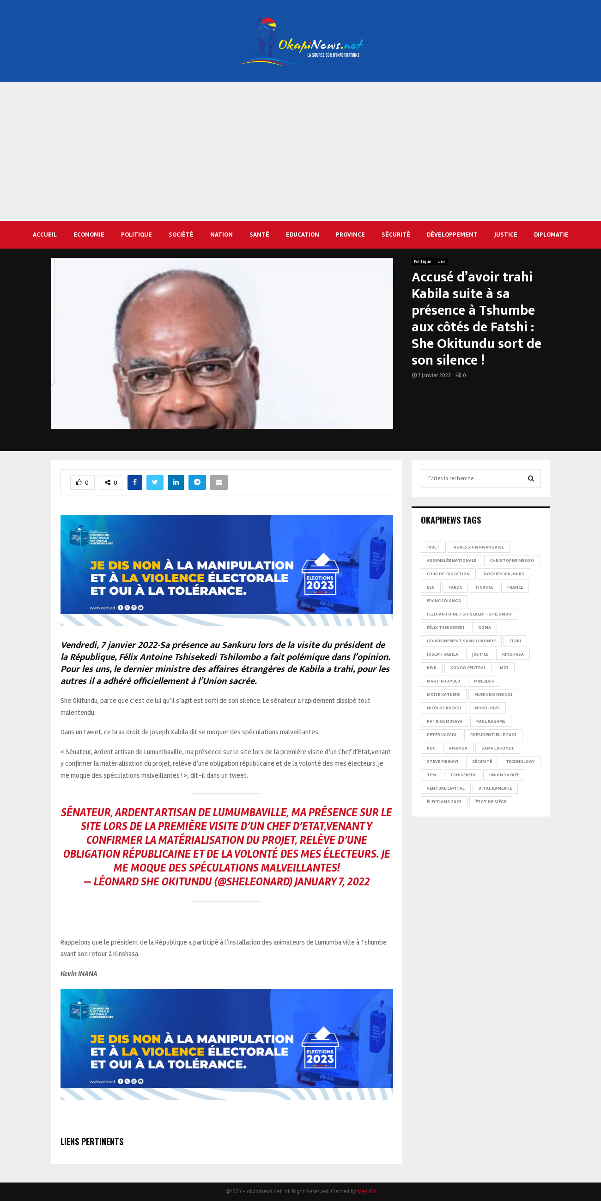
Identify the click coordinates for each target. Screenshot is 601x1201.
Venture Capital (446, 788)
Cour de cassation (448, 574)
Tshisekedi (462, 775)
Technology (520, 761)
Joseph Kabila (442, 654)
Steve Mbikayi (442, 761)
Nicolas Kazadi (444, 708)
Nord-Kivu (487, 708)
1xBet (433, 547)
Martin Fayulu (443, 681)
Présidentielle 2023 (493, 735)
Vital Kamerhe (495, 788)
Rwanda (458, 748)
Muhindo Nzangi (493, 694)
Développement (452, 234)
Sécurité (396, 234)
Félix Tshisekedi (445, 627)
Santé (259, 234)
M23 (504, 668)
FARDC (455, 587)
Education (302, 234)
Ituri (515, 641)
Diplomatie (551, 234)
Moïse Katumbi (444, 694)
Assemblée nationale (451, 560)
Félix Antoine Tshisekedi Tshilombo (469, 614)
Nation (221, 234)
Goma (484, 627)
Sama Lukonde (497, 748)
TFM (431, 775)
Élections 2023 (444, 802)
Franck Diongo (444, 601)
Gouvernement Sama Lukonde (461, 641)
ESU (431, 587)
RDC (431, 748)
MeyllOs (367, 1191)
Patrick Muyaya (444, 721)
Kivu (432, 668)
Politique (136, 234)
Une (441, 261)
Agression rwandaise (479, 547)
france (515, 587)
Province (350, 234)
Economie (88, 234)
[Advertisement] (301, 151)
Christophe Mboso (512, 560)
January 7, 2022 (332, 882)
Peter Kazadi (441, 735)
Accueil (45, 234)
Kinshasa (513, 654)
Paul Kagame (490, 721)
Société (181, 234)
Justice (505, 234)
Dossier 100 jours (504, 574)
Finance (484, 587)
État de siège (490, 802)
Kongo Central (468, 668)
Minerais (484, 681)
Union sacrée (504, 775)
